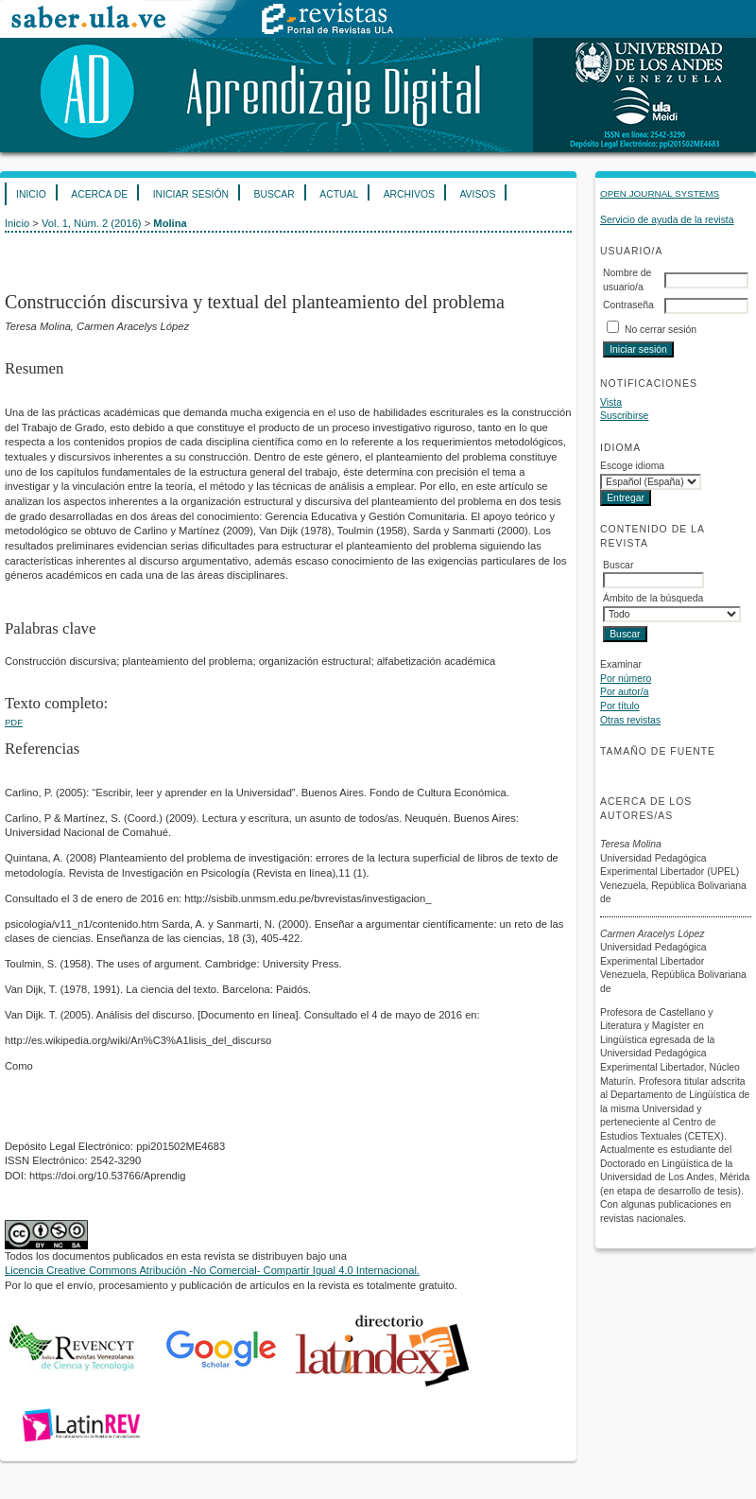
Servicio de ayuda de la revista (667, 220)
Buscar (273, 194)
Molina (169, 223)
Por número (625, 678)
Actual (338, 194)
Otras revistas (630, 720)
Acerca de (99, 194)
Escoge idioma (632, 466)
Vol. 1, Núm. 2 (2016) (92, 223)
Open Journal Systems (659, 193)
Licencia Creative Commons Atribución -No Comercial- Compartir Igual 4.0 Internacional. (212, 1270)
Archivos (409, 194)
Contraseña (628, 305)
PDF (14, 722)
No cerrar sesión (660, 329)
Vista (611, 402)
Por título (620, 706)
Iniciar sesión (191, 194)
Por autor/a (624, 692)
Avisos (477, 194)
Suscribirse (624, 415)
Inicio (31, 194)
